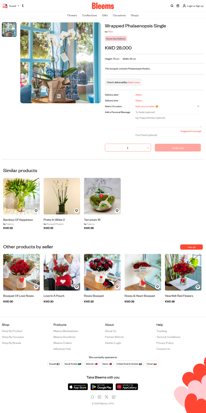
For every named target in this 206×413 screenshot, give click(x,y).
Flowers (72, 15)
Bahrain (92, 364)
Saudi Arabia (73, 364)
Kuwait (54, 364)
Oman (152, 364)
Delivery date (112, 94)
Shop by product (12, 331)
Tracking (161, 331)
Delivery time (112, 100)
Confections (89, 15)
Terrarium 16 (92, 219)
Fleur (110, 31)
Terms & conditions (168, 337)
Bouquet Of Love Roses (18, 295)
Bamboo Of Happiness (18, 219)
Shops (135, 15)
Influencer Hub (62, 348)
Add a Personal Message (117, 112)
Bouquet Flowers (54, 224)
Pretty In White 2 (54, 219)
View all (191, 247)
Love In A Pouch (54, 295)
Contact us (163, 348)
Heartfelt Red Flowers (179, 295)
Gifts (105, 15)
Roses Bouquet (94, 295)
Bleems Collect (62, 343)
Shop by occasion (13, 337)
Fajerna (8, 224)
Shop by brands (11, 343)
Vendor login (113, 343)
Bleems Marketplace (65, 331)
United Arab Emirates (129, 364)
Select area (133, 82)
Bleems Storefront (64, 337)
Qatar (107, 364)
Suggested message (191, 131)
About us (110, 331)
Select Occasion (113, 106)
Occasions (119, 15)
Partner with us (114, 337)
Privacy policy (165, 343)
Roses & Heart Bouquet (140, 295)
